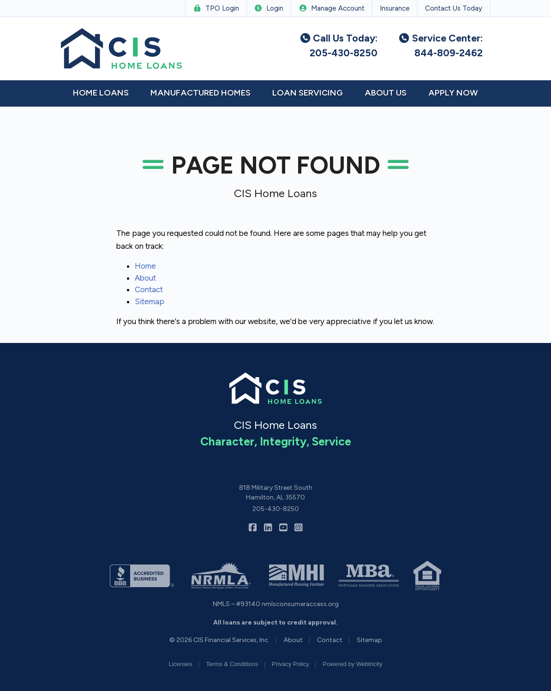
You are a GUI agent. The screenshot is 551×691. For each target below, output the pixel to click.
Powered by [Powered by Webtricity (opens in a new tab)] (352, 664)
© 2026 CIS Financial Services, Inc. (219, 640)
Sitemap (149, 301)
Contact (149, 289)
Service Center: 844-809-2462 (440, 45)
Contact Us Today (453, 8)
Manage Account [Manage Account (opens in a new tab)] (332, 8)
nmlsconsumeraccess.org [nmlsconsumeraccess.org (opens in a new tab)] (300, 604)
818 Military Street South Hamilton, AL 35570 (275, 492)
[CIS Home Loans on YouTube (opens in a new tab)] (283, 528)
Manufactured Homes (200, 93)
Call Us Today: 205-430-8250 (338, 45)
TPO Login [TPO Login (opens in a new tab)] (216, 8)
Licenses (180, 664)
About (145, 277)
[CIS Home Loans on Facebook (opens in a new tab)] (252, 528)
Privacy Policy (290, 664)
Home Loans (101, 93)
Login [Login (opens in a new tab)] (269, 8)
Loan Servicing (307, 93)
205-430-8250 (275, 509)
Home (145, 265)
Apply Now (453, 93)
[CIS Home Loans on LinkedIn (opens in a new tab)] (268, 528)
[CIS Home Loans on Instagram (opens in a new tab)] (298, 528)
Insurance (395, 8)
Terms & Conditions (232, 664)
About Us (386, 93)
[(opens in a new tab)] (142, 575)
